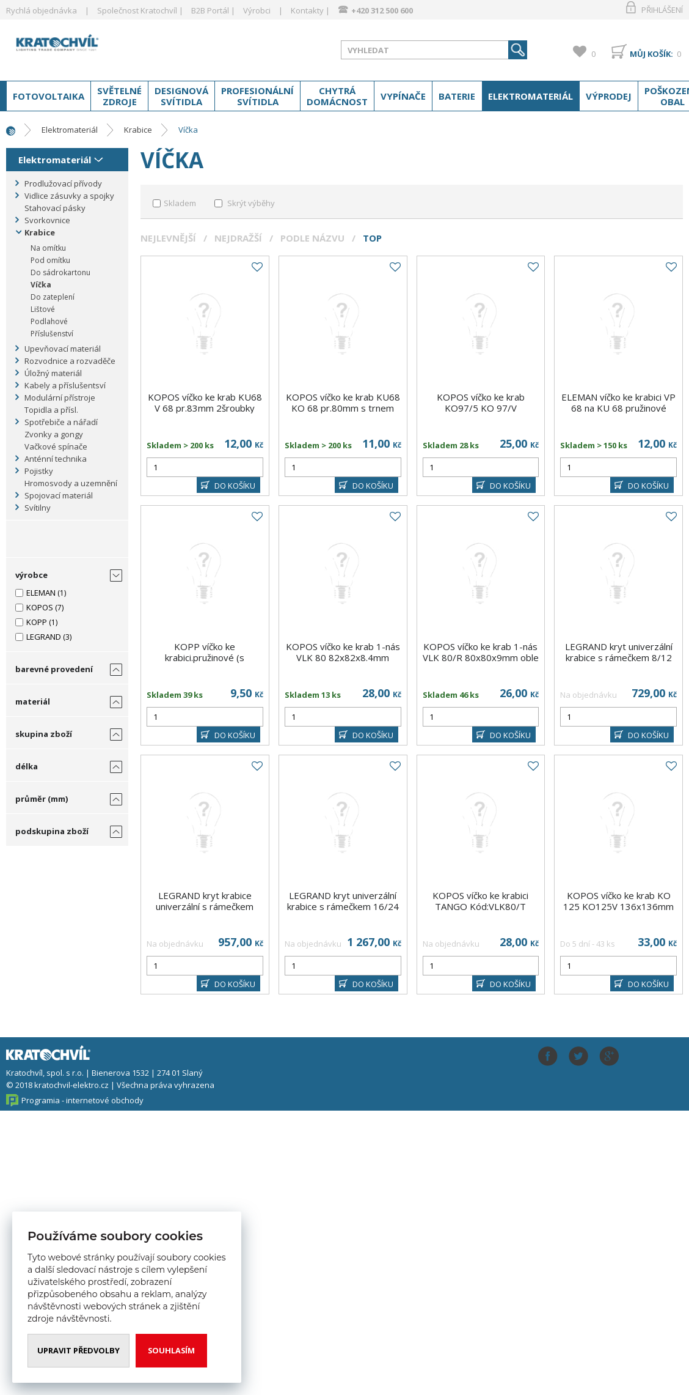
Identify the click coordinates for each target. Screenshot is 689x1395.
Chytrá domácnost (337, 96)
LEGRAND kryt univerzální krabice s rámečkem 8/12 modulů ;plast (619, 657)
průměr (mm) (41, 798)
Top (372, 238)
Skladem (180, 203)
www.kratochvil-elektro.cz (103, 48)
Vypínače (403, 96)
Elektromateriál (530, 96)
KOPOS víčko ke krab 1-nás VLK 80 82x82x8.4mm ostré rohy (343, 657)
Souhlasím (172, 1350)
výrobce (31, 574)
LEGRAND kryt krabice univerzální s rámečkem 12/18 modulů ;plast (204, 906)
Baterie (457, 96)
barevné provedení (54, 669)
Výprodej (609, 96)
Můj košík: (651, 53)
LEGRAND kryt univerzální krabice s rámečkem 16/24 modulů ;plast (343, 906)
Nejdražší (238, 238)
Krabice (138, 129)
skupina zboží (43, 733)
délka (26, 766)
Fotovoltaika (48, 96)
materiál (32, 701)
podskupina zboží (52, 831)
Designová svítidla (181, 96)
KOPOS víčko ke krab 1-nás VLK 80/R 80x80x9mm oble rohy (481, 657)
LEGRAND (43, 636)
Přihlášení (662, 9)
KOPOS (39, 607)
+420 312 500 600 (382, 10)
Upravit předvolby (78, 1350)
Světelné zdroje (119, 96)
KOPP (36, 621)
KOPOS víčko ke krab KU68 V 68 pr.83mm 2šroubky (205, 402)
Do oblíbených (256, 267)
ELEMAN (41, 592)
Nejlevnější (168, 238)
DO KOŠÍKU (234, 485)
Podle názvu (312, 238)
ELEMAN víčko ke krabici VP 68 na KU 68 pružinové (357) (618, 408)
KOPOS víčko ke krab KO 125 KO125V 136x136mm (618, 900)
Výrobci (257, 10)
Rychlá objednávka (41, 10)
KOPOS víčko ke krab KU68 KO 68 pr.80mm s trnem (343, 402)
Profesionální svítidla (257, 96)
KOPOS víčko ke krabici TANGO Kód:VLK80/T (480, 900)
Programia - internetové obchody (82, 1100)
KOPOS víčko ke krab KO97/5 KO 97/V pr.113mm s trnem (481, 408)
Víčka (188, 129)
